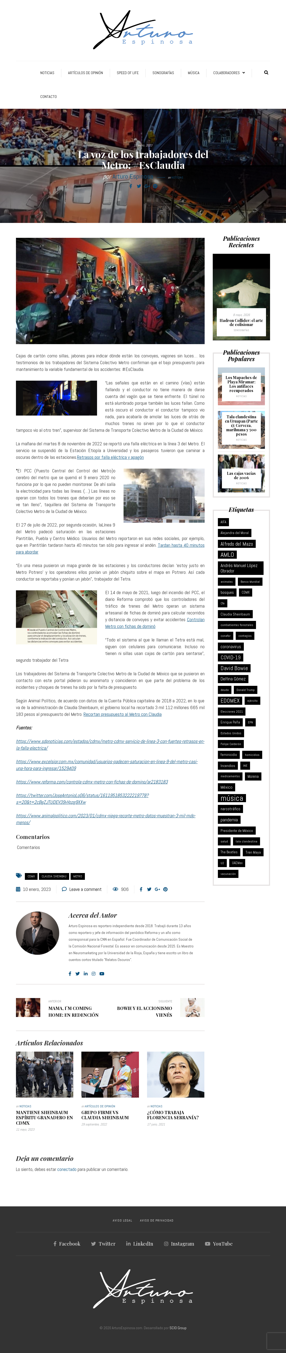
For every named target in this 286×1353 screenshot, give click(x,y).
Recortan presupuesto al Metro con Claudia (123, 714)
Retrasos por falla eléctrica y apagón (110, 457)
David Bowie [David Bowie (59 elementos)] (234, 668)
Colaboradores (226, 72)
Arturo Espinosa (132, 176)
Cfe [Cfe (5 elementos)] (223, 603)
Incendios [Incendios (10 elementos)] (228, 765)
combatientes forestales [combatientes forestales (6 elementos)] (237, 625)
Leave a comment (85, 889)
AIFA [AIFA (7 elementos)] (223, 522)
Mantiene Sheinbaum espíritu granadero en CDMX (44, 1117)
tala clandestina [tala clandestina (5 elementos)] (246, 841)
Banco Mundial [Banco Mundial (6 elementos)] (250, 582)
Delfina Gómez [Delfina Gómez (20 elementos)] (233, 679)
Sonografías (163, 72)
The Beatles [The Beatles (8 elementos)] (229, 852)
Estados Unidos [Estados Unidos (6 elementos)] (231, 733)
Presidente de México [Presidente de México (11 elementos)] (237, 830)
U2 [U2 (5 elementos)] (222, 863)
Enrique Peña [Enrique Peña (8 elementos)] (230, 722)
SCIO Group (178, 1327)
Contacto (48, 96)
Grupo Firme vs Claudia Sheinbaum (105, 1115)
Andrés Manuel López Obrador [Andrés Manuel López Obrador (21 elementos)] (239, 568)
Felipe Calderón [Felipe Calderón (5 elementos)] (231, 744)
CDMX (31, 876)
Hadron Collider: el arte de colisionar (241, 322)
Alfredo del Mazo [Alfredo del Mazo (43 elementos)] (237, 543)
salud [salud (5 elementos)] (224, 841)
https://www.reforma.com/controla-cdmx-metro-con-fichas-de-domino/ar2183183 (92, 782)
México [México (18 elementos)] (226, 787)
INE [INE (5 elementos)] (245, 766)
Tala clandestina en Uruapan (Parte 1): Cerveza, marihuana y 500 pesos (241, 425)
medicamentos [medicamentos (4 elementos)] (230, 776)
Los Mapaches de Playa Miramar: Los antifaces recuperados (241, 384)
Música (193, 72)
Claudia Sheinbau (54, 876)
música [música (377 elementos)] (232, 798)
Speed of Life (128, 72)
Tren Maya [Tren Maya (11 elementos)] (253, 852)
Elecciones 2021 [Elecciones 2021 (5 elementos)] (232, 711)
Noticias (47, 72)
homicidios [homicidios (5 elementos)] (252, 755)
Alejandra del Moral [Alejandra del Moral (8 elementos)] (235, 533)
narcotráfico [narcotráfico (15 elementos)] (230, 809)
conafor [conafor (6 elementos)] (226, 636)
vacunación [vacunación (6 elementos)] (228, 874)
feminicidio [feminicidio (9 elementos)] (229, 754)
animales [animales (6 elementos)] (227, 582)
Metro (77, 876)
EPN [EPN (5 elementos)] (250, 722)
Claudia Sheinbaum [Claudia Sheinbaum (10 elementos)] (235, 614)
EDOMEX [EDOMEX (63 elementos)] (230, 700)
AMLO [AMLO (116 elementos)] (227, 555)
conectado (67, 1169)
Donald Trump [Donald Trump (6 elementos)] (246, 690)
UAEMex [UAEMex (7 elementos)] (237, 863)
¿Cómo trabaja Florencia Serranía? (173, 1115)
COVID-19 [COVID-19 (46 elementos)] (231, 657)
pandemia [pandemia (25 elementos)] (229, 820)
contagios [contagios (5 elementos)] (245, 636)
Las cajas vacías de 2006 (241, 475)
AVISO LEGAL (122, 1220)
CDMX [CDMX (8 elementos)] (246, 592)
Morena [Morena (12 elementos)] (253, 776)
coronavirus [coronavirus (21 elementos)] (231, 647)
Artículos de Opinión (85, 72)
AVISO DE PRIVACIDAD (157, 1220)
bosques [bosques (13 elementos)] (227, 592)
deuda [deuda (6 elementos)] (225, 690)
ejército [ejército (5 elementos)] (252, 701)
